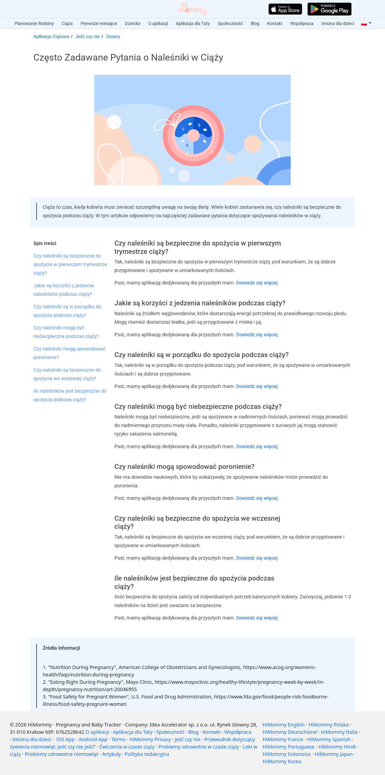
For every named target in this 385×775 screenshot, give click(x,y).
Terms (118, 739)
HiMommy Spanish (329, 739)
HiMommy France (282, 739)
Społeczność (230, 23)
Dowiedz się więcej (257, 283)
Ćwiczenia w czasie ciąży (127, 746)
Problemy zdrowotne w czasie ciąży (199, 746)
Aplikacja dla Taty (193, 23)
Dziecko (132, 23)
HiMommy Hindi (337, 746)
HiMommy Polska (328, 724)
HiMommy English (283, 724)
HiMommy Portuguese (288, 746)
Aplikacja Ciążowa (51, 36)
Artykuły (111, 754)
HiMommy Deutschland (289, 732)
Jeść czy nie (88, 36)
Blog (255, 23)
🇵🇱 (364, 23)
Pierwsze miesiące (99, 23)
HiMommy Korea (281, 761)
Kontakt (274, 23)
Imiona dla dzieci (337, 23)
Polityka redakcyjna (147, 754)
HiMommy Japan (334, 754)
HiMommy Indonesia (286, 754)
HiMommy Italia (339, 732)
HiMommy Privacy (150, 739)
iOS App (65, 739)
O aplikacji (158, 23)
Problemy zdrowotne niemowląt (61, 754)
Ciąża (67, 23)
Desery (113, 36)
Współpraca (302, 23)
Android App (93, 739)
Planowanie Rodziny (34, 23)
